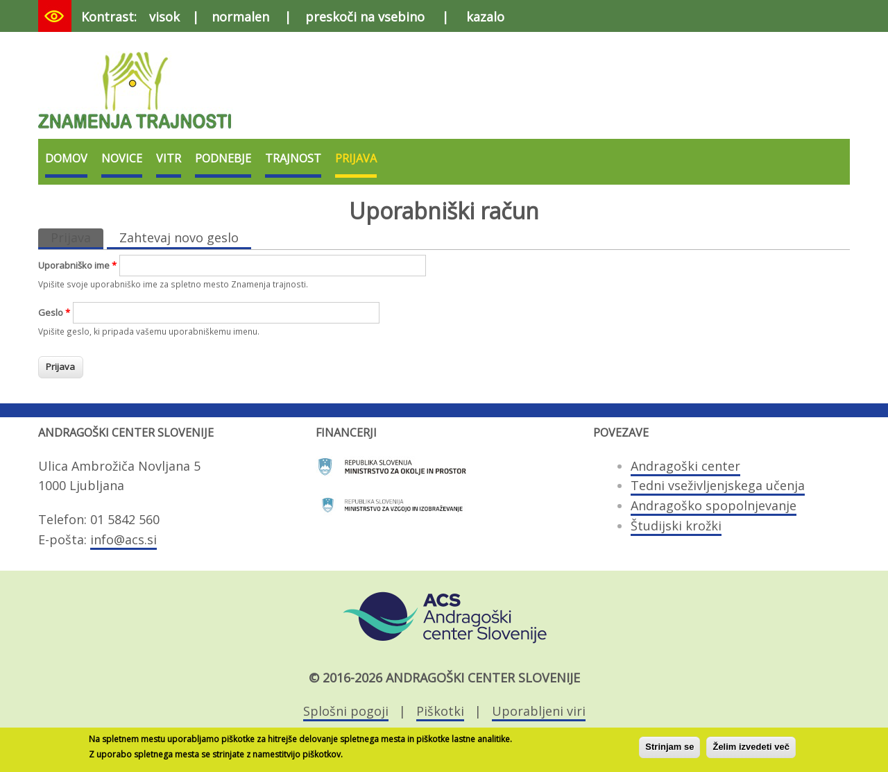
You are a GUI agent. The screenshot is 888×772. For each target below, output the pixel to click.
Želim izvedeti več (750, 750)
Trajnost (293, 158)
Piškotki (440, 711)
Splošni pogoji (345, 711)
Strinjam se (669, 750)
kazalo (485, 16)
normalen (240, 16)
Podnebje (223, 158)
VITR (168, 158)
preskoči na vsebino (365, 16)
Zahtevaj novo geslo (179, 237)
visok (164, 16)
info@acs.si (123, 539)
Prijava (356, 158)
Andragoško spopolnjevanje (713, 505)
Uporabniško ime (77, 265)
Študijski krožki (676, 525)
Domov (66, 158)
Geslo (54, 312)
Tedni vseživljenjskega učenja (718, 485)
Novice (121, 158)
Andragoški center (685, 466)
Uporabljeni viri (539, 711)
